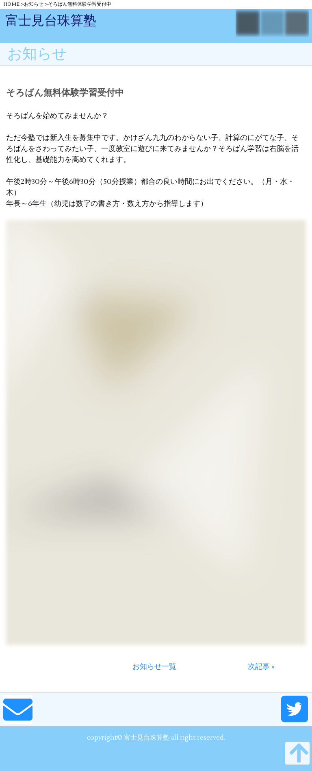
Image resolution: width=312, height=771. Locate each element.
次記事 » (261, 666)
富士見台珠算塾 (50, 20)
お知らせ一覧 (154, 666)
